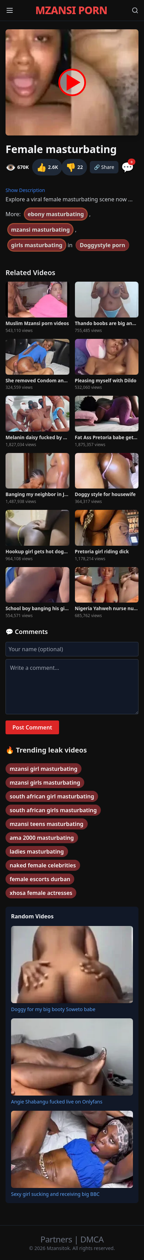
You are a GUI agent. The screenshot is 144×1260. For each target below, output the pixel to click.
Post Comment (32, 727)
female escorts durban (40, 879)
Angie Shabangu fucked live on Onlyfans (56, 1101)
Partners (57, 1239)
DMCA (92, 1239)
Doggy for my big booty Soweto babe (53, 1009)
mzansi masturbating (40, 229)
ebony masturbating (56, 214)
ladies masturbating (37, 851)
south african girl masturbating (52, 796)
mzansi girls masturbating (45, 782)
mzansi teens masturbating (47, 824)
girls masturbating (37, 245)
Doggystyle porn (102, 245)
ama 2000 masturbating (42, 837)
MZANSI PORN (71, 10)
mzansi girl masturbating (43, 769)
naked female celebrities (43, 865)
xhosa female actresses (41, 893)
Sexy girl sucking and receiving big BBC (55, 1194)
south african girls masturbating (53, 810)
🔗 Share (104, 167)
